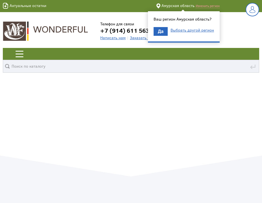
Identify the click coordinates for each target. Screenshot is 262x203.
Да (160, 31)
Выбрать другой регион (192, 30)
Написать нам (113, 37)
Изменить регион (208, 6)
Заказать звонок (145, 37)
